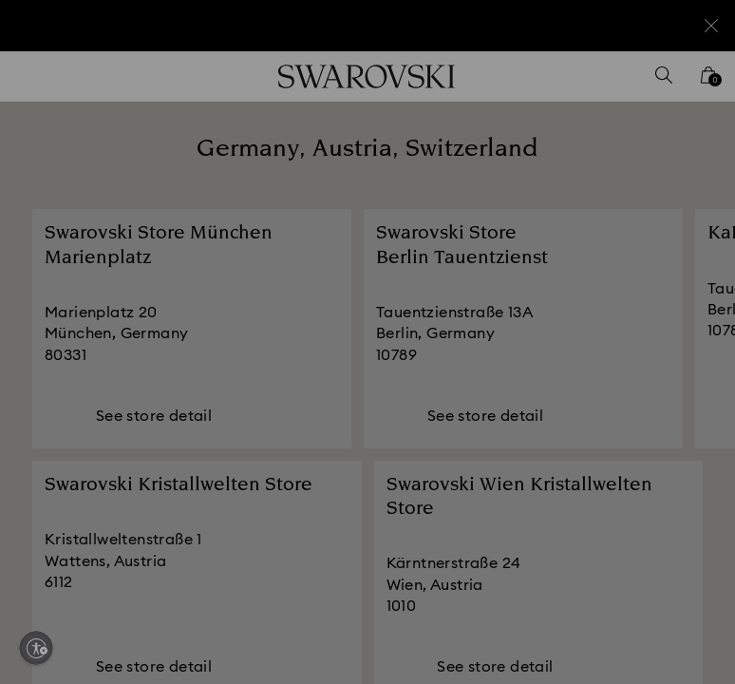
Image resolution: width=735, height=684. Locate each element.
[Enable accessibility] (36, 648)
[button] (680, 231)
